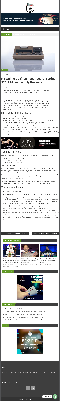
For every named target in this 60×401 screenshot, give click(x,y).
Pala (22, 194)
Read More (4, 222)
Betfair (23, 205)
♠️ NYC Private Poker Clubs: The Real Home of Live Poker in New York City (24, 314)
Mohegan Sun (19, 210)
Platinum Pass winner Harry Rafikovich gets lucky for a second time (29, 260)
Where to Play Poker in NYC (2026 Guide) (24, 34)
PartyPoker (16, 194)
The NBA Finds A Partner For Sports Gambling (15, 233)
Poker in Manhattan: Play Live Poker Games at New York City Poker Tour (24, 320)
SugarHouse (29, 205)
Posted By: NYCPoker (7, 87)
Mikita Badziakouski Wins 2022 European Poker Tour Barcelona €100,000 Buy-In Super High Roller (11, 261)
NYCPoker (14, 266)
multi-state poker (30, 131)
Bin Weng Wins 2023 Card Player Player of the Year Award (48, 260)
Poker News (4, 69)
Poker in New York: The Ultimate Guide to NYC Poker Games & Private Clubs (25, 311)
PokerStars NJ (28, 210)
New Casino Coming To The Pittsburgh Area (45, 233)
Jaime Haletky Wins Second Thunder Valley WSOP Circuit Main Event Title (24, 317)
